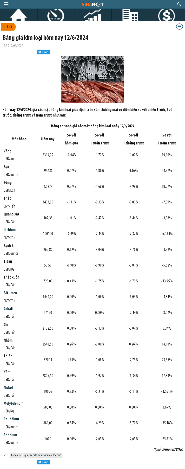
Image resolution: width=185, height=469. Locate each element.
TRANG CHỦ (18, 19)
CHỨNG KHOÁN (166, 19)
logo (92, 4)
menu (6, 4)
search (179, 4)
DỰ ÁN (129, 19)
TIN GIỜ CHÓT (55, 19)
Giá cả (8, 27)
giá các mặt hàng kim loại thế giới (42, 455)
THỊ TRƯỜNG (92, 19)
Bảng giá (16, 455)
